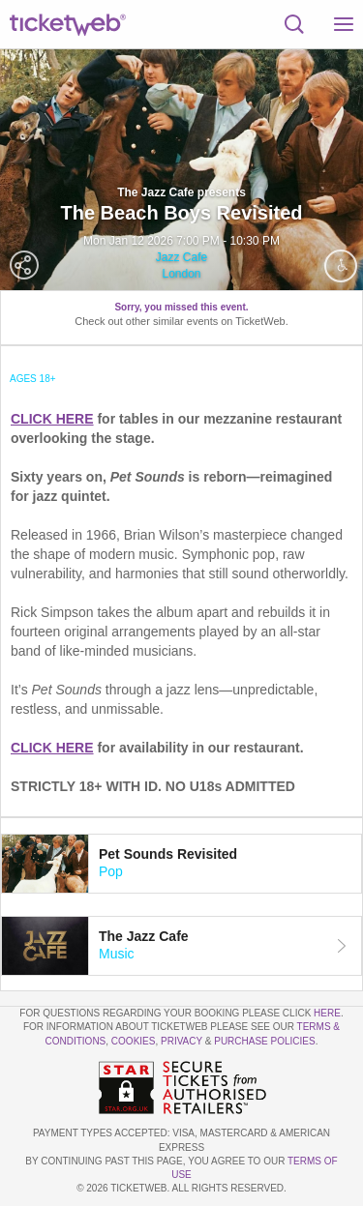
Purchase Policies (264, 1041)
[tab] (181, 864)
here (327, 1013)
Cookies (133, 1041)
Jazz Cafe (181, 257)
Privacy (181, 1041)
